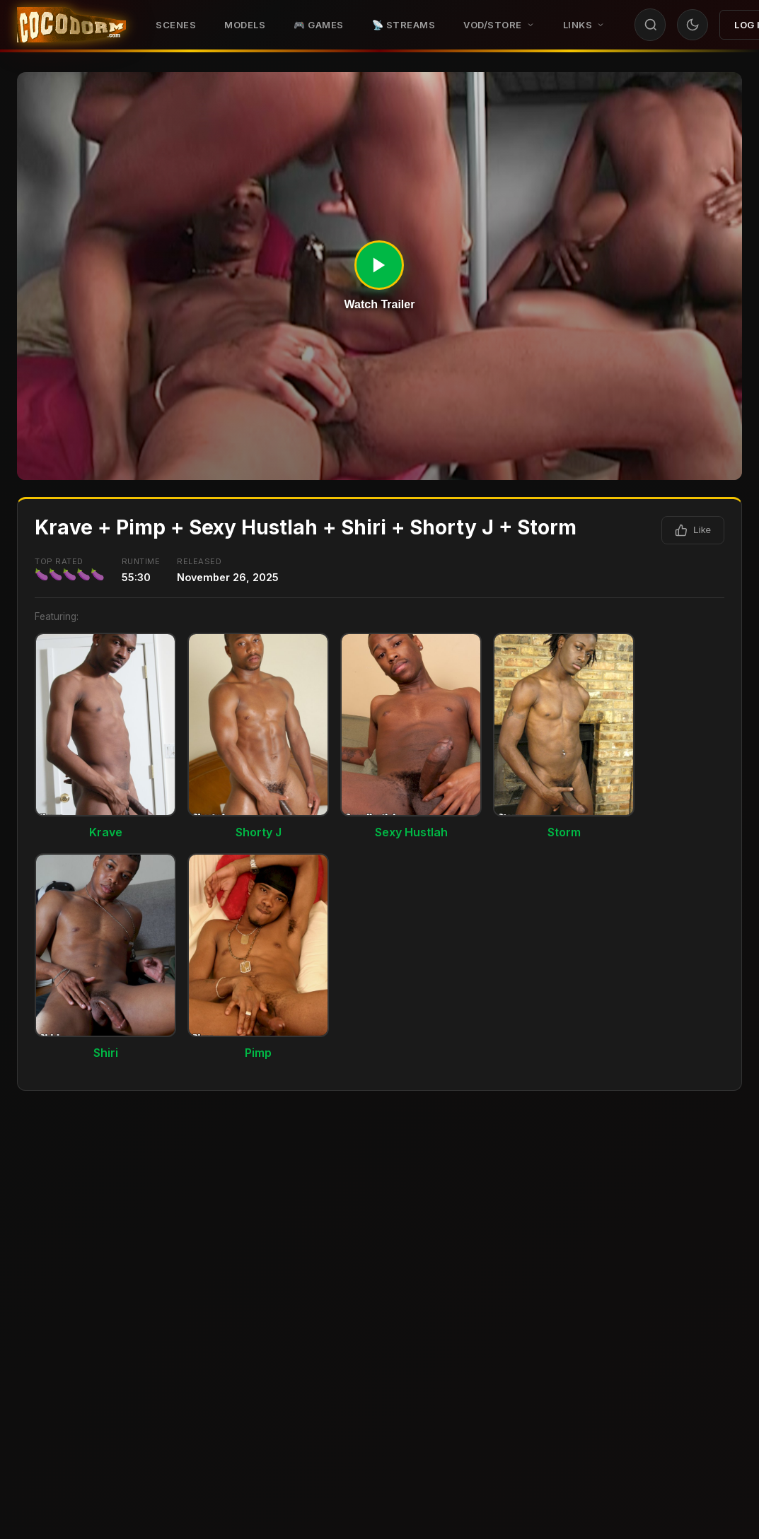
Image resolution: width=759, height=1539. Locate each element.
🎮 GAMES (319, 24)
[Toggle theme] (692, 24)
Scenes (176, 24)
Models (244, 24)
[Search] (650, 24)
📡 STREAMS (404, 24)
